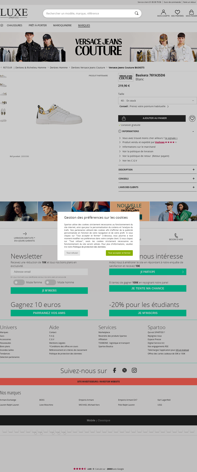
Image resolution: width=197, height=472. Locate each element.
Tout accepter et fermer (119, 253)
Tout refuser (72, 253)
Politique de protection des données (89, 246)
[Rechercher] (136, 13)
